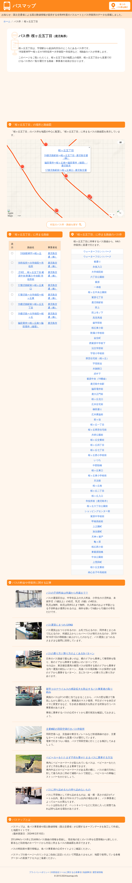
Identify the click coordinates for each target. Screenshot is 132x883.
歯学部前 (97, 322)
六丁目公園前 (97, 277)
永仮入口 (97, 266)
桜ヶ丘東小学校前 (97, 475)
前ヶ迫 (97, 419)
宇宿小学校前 (97, 353)
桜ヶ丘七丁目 (97, 450)
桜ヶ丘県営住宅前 (97, 429)
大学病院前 (97, 271)
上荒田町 (97, 562)
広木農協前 (97, 414)
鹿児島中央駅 (97, 384)
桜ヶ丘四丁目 (97, 445)
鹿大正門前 (97, 394)
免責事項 (87, 872)
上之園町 (97, 526)
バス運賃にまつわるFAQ (59, 624)
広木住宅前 (97, 404)
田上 (97, 307)
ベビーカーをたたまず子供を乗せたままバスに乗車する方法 (79, 757)
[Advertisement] (66, 95)
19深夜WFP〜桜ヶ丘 (30, 253)
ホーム (6, 21)
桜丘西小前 (97, 546)
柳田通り (97, 409)
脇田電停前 (97, 389)
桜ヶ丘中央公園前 (97, 292)
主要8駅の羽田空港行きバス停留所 (65, 728)
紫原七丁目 (97, 297)
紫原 (97, 282)
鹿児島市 (52, 323)
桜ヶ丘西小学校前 (97, 455)
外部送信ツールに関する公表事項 (66, 872)
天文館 (97, 480)
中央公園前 (97, 557)
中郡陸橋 (97, 465)
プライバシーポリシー (39, 872)
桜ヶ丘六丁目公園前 (97, 506)
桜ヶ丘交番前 (97, 440)
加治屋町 (97, 531)
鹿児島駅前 (97, 302)
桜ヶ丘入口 (97, 496)
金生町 (97, 338)
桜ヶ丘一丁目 (97, 424)
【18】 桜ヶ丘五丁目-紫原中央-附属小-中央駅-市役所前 (31, 276)
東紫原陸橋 (97, 552)
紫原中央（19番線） (97, 378)
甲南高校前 (97, 521)
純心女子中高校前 (97, 572)
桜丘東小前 (97, 327)
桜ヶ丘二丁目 (97, 490)
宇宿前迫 (97, 363)
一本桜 (97, 287)
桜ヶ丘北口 (97, 399)
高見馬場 (97, 317)
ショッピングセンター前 (97, 511)
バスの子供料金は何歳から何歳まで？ (67, 592)
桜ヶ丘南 (97, 485)
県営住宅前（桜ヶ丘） (97, 358)
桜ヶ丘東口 (97, 470)
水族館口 (97, 368)
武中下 (97, 373)
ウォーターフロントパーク (97, 251)
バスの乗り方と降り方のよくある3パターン (70, 653)
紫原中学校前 (97, 516)
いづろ (97, 460)
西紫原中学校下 (97, 343)
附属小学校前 (97, 333)
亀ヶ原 (97, 541)
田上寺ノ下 (97, 312)
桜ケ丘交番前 (97, 567)
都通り (97, 261)
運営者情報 (98, 872)
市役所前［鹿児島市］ (97, 501)
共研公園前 (97, 434)
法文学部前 (97, 348)
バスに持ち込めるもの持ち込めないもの (68, 789)
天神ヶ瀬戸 (97, 536)
